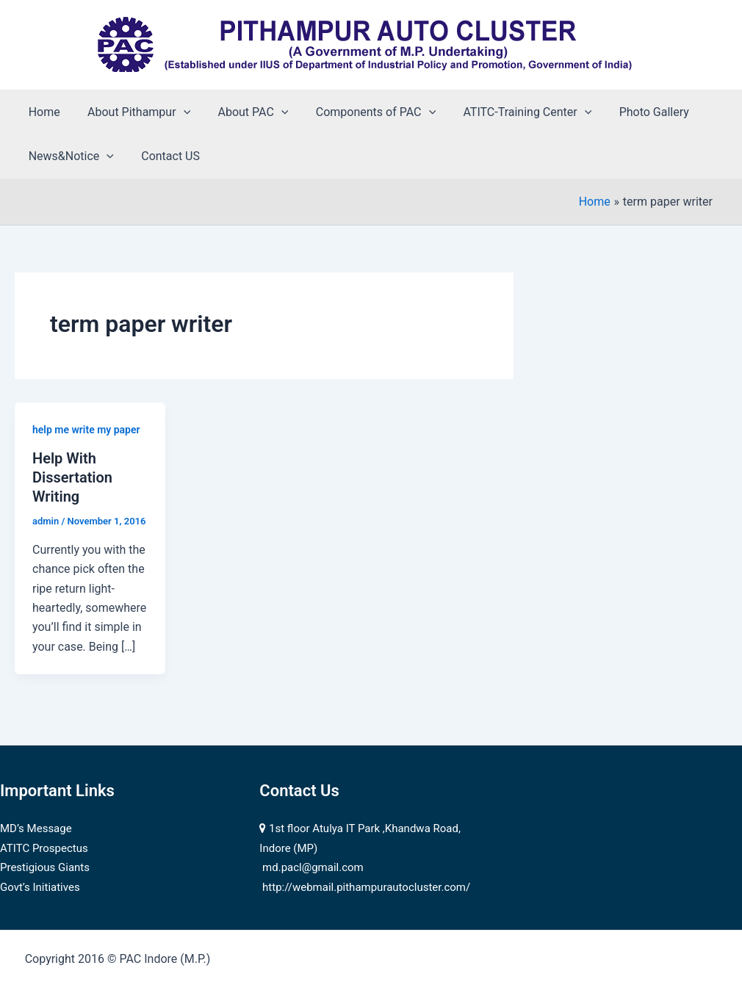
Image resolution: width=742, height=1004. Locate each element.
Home (42, 112)
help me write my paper (86, 430)
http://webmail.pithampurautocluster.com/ (366, 887)
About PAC (243, 112)
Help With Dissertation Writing (72, 477)
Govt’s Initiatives (40, 887)
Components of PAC (362, 112)
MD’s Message (36, 828)
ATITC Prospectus (44, 848)
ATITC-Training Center (510, 112)
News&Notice (69, 156)
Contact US (164, 156)
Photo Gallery (632, 112)
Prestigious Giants (45, 867)
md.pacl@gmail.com (313, 867)
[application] (177, 112)
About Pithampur (133, 112)
